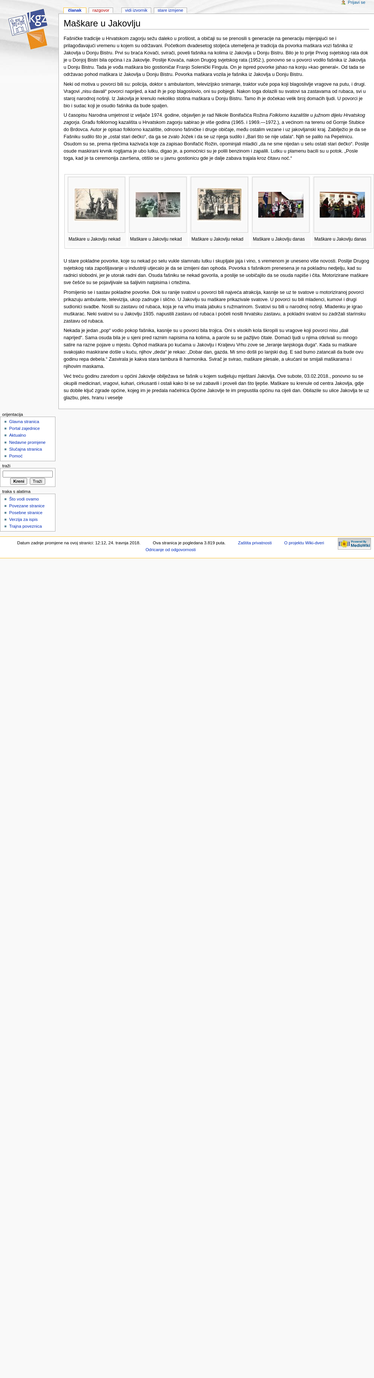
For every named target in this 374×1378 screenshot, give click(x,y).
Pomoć (16, 456)
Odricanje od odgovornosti (171, 549)
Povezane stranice (26, 506)
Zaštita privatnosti (255, 543)
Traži (6, 465)
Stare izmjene (170, 10)
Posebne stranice (26, 512)
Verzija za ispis (23, 519)
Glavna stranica (24, 421)
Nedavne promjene (27, 442)
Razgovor (100, 10)
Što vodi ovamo (24, 499)
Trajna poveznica (25, 526)
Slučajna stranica (25, 449)
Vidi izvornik (136, 10)
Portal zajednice (24, 428)
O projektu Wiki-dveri (304, 543)
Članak (74, 10)
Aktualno (17, 435)
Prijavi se (356, 2)
